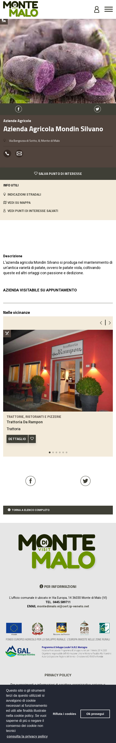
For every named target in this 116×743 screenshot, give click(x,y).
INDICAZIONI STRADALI (24, 194)
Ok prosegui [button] (95, 714)
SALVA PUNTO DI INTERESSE (58, 173)
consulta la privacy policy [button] (27, 736)
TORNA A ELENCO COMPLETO (30, 510)
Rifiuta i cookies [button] (64, 714)
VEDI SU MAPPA (19, 203)
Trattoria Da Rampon (25, 422)
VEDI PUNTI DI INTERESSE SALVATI (33, 211)
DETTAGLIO (17, 438)
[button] (50, 452)
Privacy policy (58, 675)
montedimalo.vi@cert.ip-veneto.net (63, 606)
